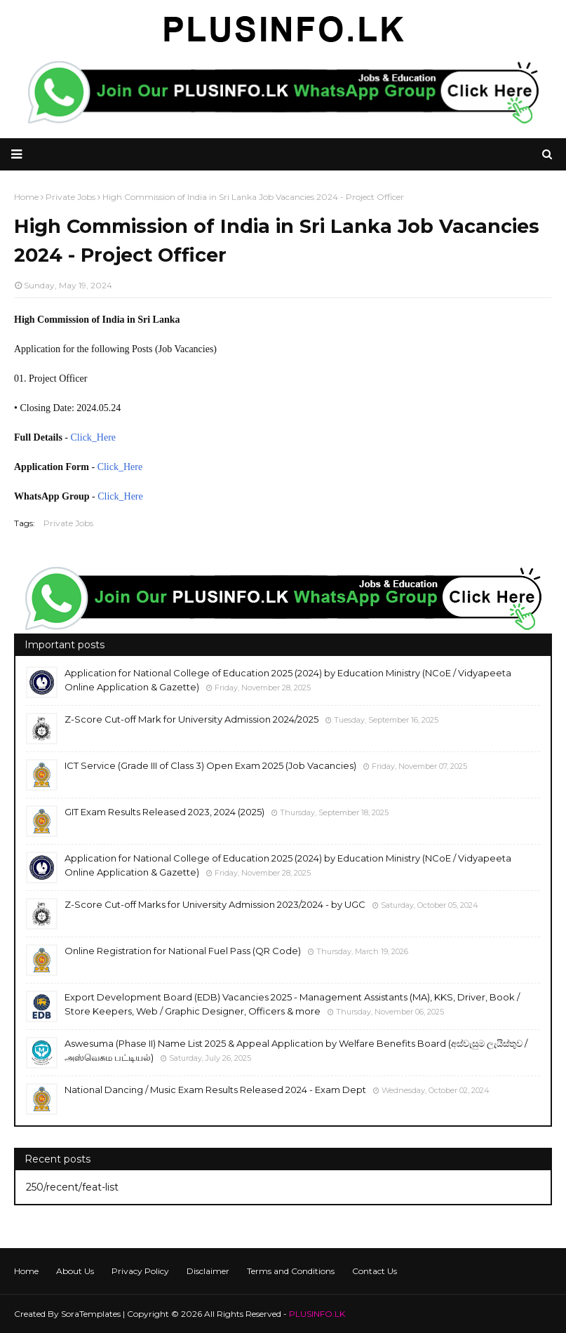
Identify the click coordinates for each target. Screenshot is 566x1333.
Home (26, 1271)
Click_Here (93, 437)
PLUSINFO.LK (317, 1313)
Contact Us (374, 1271)
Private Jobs (68, 523)
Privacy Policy (140, 1271)
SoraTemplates (91, 1313)
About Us (75, 1271)
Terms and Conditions (291, 1271)
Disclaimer (208, 1271)
